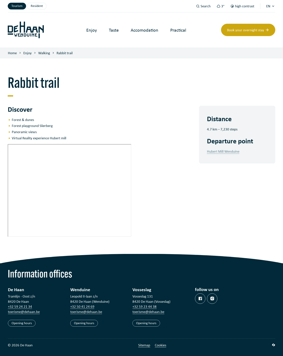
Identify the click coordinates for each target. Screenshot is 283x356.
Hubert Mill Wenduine (223, 151)
